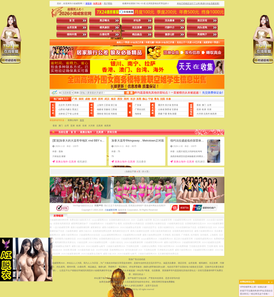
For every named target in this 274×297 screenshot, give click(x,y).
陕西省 (168, 109)
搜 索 (129, 92)
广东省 (138, 105)
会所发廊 (72, 27)
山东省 (75, 114)
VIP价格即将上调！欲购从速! (253, 287)
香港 (199, 105)
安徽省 (107, 109)
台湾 (209, 105)
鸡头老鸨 (202, 27)
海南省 (138, 114)
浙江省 (114, 105)
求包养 (137, 20)
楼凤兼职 (104, 27)
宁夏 (165, 114)
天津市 (68, 105)
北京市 (62, 105)
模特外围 (72, 34)
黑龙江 (75, 109)
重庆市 (161, 105)
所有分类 (112, 132)
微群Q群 (169, 34)
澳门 (204, 105)
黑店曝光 (104, 20)
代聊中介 (170, 27)
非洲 (209, 109)
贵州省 (175, 105)
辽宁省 (68, 114)
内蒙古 (68, 109)
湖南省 (100, 114)
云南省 (161, 109)
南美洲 (213, 114)
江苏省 (107, 105)
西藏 (160, 114)
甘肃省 (175, 109)
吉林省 (62, 114)
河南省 (114, 114)
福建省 (100, 109)
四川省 (168, 105)
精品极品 (137, 34)
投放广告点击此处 (137, 259)
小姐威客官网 (110, 210)
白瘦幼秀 (104, 34)
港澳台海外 (73, 120)
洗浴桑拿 (170, 20)
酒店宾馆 (202, 20)
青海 (170, 114)
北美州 (206, 114)
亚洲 (199, 109)
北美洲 (99, 125)
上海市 (100, 105)
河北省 (75, 105)
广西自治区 (140, 109)
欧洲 (204, 109)
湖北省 (107, 114)
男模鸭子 (202, 34)
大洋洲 (200, 114)
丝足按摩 (137, 27)
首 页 (72, 20)
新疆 (174, 114)
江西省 (114, 109)
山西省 (62, 109)
